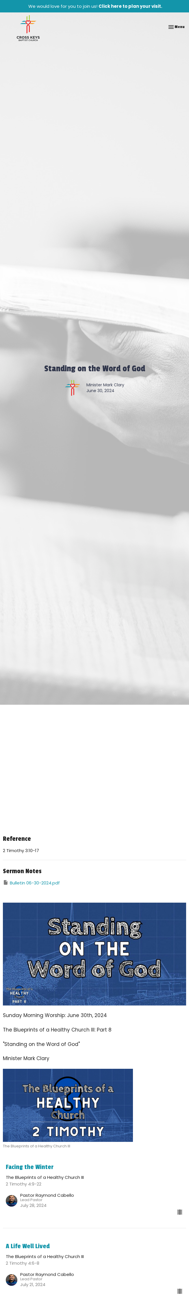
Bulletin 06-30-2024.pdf (31, 883)
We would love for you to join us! (95, 6)
